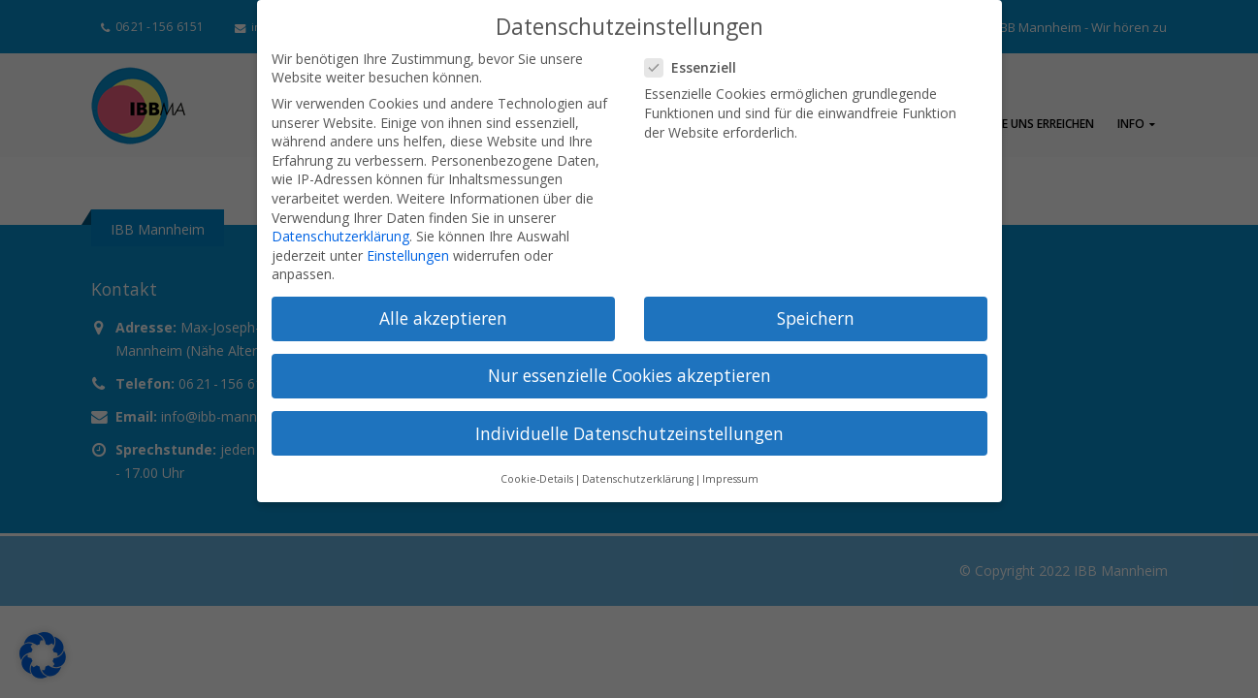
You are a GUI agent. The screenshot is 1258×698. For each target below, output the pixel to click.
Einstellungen (408, 255)
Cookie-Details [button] (536, 479)
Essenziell (696, 67)
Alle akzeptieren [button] (443, 318)
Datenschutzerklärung (340, 236)
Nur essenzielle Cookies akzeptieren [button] (629, 375)
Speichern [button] (816, 318)
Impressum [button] (730, 479)
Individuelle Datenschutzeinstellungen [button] (629, 433)
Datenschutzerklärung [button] (638, 479)
